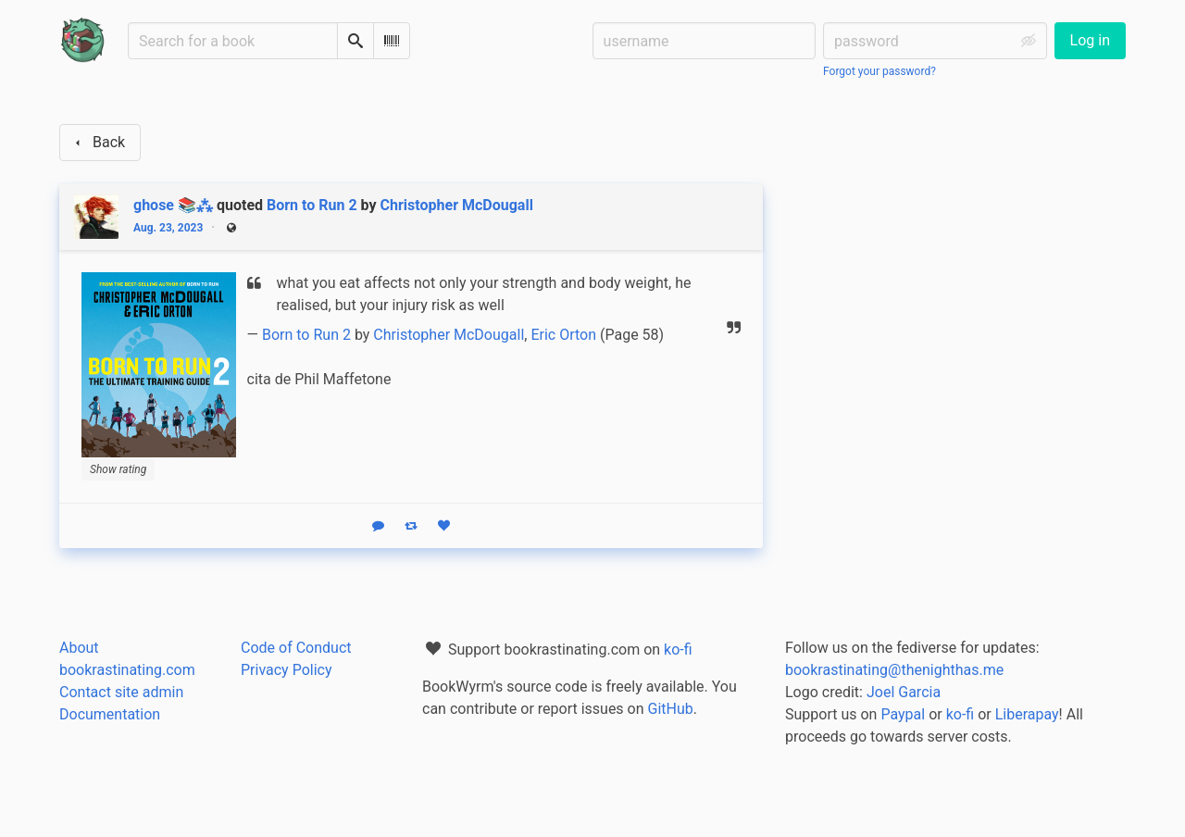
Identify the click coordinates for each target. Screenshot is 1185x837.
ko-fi (678, 649)
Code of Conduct (296, 647)
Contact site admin (121, 692)
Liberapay (1027, 714)
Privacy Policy (286, 670)
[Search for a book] (233, 40)
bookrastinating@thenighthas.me (894, 670)
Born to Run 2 (312, 205)
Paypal (902, 714)
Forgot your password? (879, 71)
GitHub (670, 709)
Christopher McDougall (456, 205)
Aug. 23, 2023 (168, 227)
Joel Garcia (904, 692)
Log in (1090, 40)
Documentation (109, 714)
